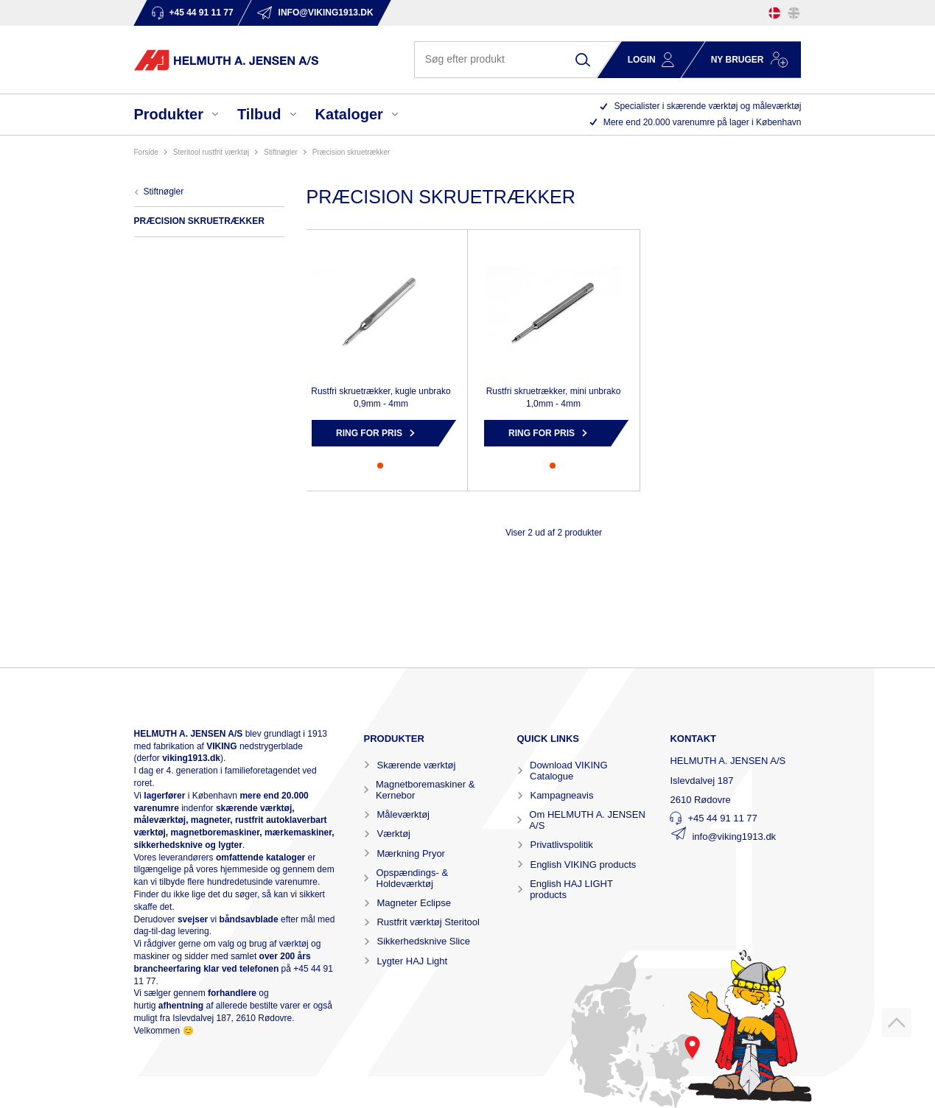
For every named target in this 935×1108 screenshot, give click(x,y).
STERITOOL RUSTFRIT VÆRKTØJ (211, 152)
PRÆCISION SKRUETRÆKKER (351, 152)
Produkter (168, 114)
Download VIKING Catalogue (569, 771)
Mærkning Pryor (410, 853)
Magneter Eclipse (413, 902)
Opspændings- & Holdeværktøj (413, 878)
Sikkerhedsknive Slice (423, 941)
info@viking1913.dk (734, 836)
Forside (146, 152)
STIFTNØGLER (281, 152)
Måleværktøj (403, 814)
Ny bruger (737, 60)
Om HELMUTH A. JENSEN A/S (587, 820)
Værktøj (393, 833)
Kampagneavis (561, 795)
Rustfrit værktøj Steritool (428, 922)
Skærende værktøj (416, 765)
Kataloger (349, 114)
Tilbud (259, 114)
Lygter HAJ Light (412, 961)
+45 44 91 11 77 (722, 818)
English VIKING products (583, 864)
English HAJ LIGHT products (571, 889)
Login (642, 60)
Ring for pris (369, 433)
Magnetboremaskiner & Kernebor (425, 790)
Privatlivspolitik (561, 844)
